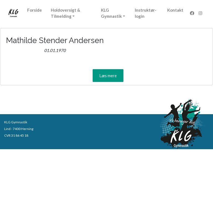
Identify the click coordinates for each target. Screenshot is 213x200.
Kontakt (175, 10)
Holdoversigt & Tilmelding (65, 13)
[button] (108, 75)
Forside (34, 10)
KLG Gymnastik (111, 13)
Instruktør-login (145, 13)
